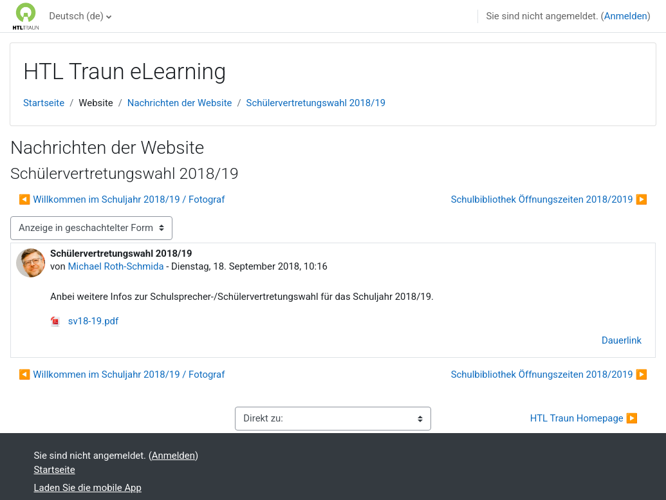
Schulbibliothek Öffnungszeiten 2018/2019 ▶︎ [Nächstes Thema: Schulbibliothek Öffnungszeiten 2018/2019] (549, 199)
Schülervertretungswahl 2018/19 (316, 103)
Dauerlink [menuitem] (622, 340)
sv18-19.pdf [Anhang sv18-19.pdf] (84, 321)
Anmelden (625, 16)
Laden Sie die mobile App (88, 488)
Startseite (43, 103)
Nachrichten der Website (179, 103)
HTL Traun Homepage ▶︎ (584, 418)
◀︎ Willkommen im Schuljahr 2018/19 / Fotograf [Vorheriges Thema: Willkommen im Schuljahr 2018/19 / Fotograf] (122, 199)
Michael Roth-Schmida (116, 266)
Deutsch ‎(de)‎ (76, 16)
